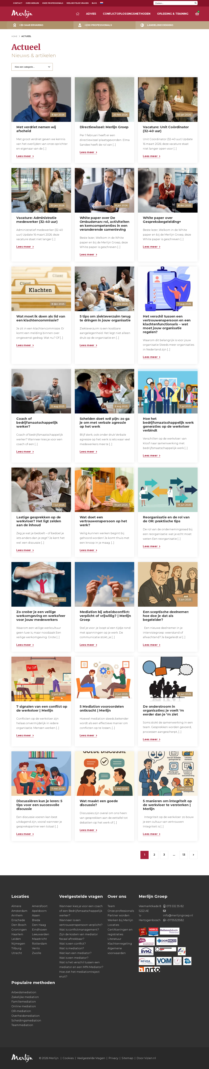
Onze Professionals (52, 3)
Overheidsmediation (25, 1015)
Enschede (18, 920)
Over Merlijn (32, 3)
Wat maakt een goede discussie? (99, 803)
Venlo (36, 948)
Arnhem (17, 915)
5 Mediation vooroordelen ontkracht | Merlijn (102, 708)
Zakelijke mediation (25, 997)
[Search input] (173, 3)
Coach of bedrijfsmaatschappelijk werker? (37, 422)
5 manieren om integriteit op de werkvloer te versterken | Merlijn (167, 805)
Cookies (68, 1058)
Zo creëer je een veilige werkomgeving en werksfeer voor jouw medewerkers (40, 616)
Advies (91, 13)
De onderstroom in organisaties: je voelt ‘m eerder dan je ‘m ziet (163, 710)
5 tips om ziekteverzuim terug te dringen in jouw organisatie (105, 318)
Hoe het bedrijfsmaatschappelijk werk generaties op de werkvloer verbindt (168, 424)
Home (14, 36)
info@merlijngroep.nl (178, 915)
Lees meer (23, 156)
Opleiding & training (172, 13)
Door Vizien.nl (146, 1058)
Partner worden (118, 915)
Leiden (16, 938)
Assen (36, 915)
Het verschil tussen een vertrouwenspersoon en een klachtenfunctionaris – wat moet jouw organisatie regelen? (167, 324)
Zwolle (36, 953)
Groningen (19, 929)
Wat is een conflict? (72, 943)
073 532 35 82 (175, 906)
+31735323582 (175, 920)
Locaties (113, 924)
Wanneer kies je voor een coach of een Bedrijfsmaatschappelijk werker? (81, 911)
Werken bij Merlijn (120, 920)
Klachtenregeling (120, 943)
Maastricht (39, 938)
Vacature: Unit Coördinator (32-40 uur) (166, 129)
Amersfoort (40, 906)
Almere (16, 906)
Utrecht (16, 953)
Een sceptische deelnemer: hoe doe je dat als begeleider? (166, 616)
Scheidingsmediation (26, 1020)
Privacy (113, 1058)
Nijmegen (18, 943)
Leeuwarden (40, 934)
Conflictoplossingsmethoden (126, 13)
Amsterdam (19, 910)
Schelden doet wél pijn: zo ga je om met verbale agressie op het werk (105, 422)
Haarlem (17, 934)
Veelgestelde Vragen (77, 3)
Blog (94, 3)
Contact (17, 3)
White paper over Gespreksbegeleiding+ (162, 220)
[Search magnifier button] (195, 3)
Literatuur (114, 938)
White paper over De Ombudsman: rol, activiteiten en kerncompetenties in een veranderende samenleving (104, 223)
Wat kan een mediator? (75, 953)
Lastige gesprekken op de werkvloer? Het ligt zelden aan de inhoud (38, 521)
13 (183, 854)
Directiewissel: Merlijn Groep (104, 127)
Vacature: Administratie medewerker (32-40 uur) (37, 220)
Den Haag (39, 924)
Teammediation (22, 1025)
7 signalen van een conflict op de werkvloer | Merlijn (41, 708)
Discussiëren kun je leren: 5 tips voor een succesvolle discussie (39, 805)
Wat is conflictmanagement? (79, 929)
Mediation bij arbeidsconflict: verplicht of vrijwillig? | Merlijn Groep (105, 616)
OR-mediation (21, 1011)
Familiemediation (23, 1001)
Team (111, 906)
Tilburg (16, 948)
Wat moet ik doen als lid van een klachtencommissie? (40, 318)
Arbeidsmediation (23, 992)
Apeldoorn (39, 910)
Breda (36, 920)
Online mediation (23, 1006)
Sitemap (127, 1058)
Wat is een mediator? (73, 957)
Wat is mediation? (71, 948)
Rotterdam (39, 943)
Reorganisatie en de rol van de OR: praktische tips (166, 519)
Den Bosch (18, 924)
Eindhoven (39, 929)
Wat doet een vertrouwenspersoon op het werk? (103, 521)
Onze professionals (121, 910)
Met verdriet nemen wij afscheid (36, 129)
